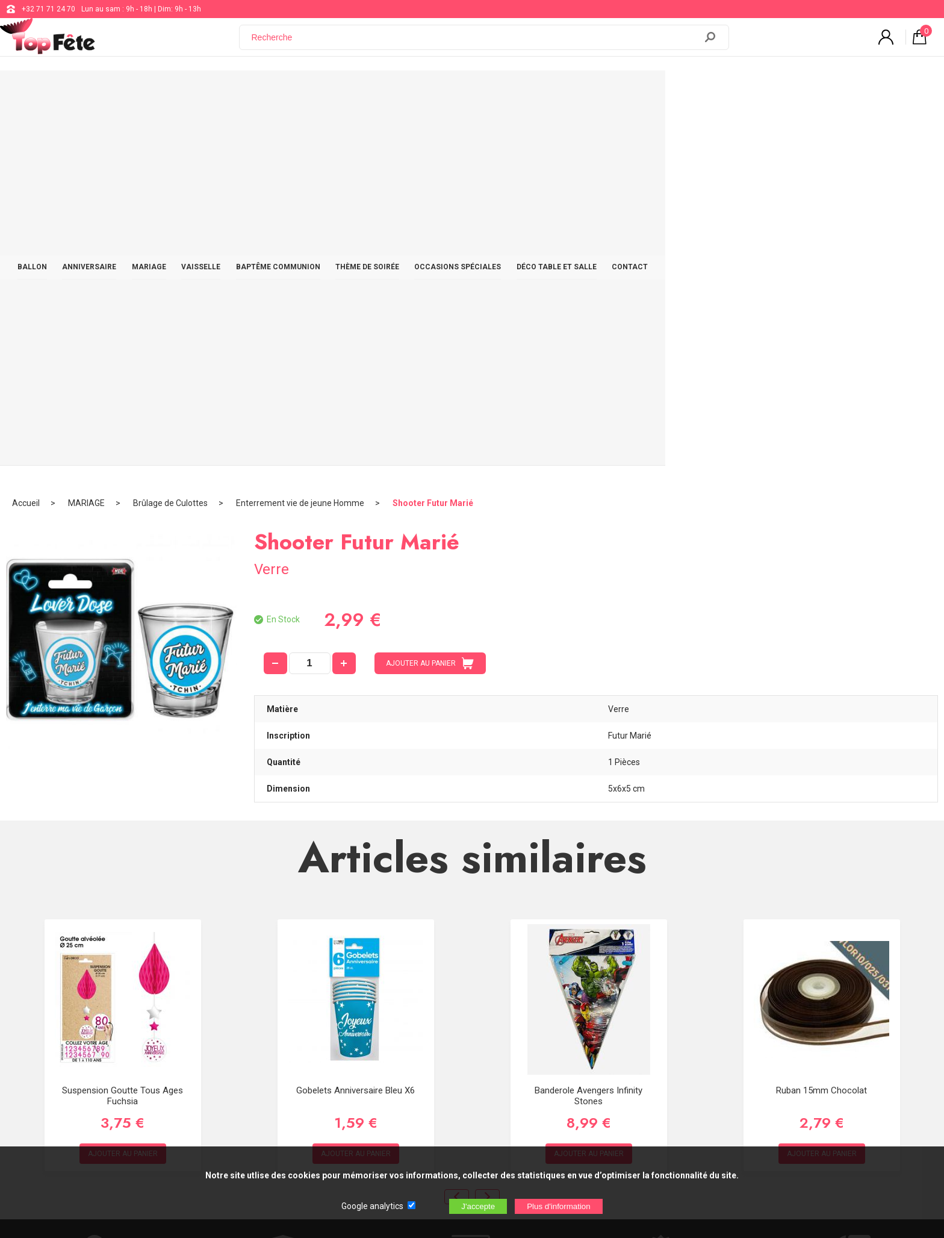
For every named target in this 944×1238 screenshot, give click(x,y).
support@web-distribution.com (430, 999)
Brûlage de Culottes (170, 129)
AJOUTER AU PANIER (430, 290)
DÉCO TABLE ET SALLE (712, 91)
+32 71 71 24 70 (48, 9)
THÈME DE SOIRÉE (512, 91)
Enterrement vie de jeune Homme (300, 129)
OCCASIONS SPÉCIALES (608, 91)
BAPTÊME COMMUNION (417, 91)
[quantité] (310, 290)
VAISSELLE (334, 91)
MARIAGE (277, 91)
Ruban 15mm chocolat (821, 716)
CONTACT (792, 91)
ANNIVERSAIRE (212, 91)
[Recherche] (475, 44)
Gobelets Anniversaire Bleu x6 (355, 716)
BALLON (149, 91)
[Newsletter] (244, 1094)
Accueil (26, 129)
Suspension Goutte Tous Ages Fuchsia (122, 722)
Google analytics (372, 1206)
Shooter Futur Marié (433, 129)
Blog (387, 1029)
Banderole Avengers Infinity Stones (588, 722)
